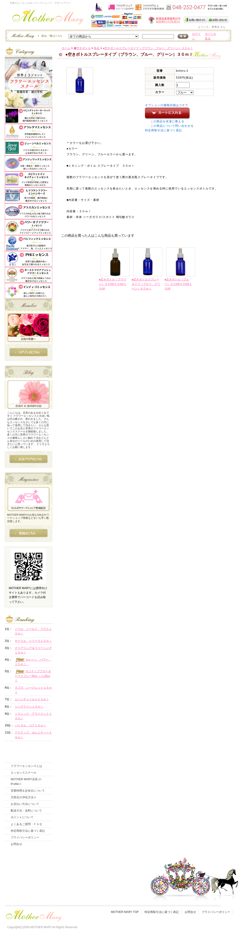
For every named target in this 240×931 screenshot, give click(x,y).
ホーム (66, 48)
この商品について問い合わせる (172, 126)
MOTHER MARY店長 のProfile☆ (26, 781)
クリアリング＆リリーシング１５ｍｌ (33, 650)
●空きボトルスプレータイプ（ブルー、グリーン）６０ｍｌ (146, 284)
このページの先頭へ (189, 326)
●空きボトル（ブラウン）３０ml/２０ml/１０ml (112, 284)
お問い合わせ (218, 19)
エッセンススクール (23, 772)
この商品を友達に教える (167, 121)
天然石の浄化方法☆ (23, 797)
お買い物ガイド (195, 19)
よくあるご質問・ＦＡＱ (26, 824)
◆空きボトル (82, 48)
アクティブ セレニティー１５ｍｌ (33, 735)
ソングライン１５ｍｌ (29, 706)
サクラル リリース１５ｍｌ (33, 641)
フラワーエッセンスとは (26, 766)
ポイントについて (22, 817)
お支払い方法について (25, 804)
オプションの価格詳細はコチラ (166, 105)
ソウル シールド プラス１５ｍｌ (33, 631)
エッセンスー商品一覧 (35, 36)
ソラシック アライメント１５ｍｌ (33, 716)
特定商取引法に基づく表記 (163, 130)
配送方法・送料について (26, 810)
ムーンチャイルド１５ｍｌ (32, 699)
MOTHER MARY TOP (125, 912)
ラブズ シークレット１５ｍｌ (33, 690)
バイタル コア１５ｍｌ (30, 725)
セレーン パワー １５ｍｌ (33, 662)
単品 (97, 48)
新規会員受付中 (136, 20)
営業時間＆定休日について (28, 790)
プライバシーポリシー (25, 837)
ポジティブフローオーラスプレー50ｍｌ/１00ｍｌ (33, 676)
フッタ (33, 914)
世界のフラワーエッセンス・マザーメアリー (47, 18)
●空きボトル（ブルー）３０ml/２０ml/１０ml (178, 284)
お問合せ (16, 844)
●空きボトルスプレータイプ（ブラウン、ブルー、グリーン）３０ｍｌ (148, 48)
